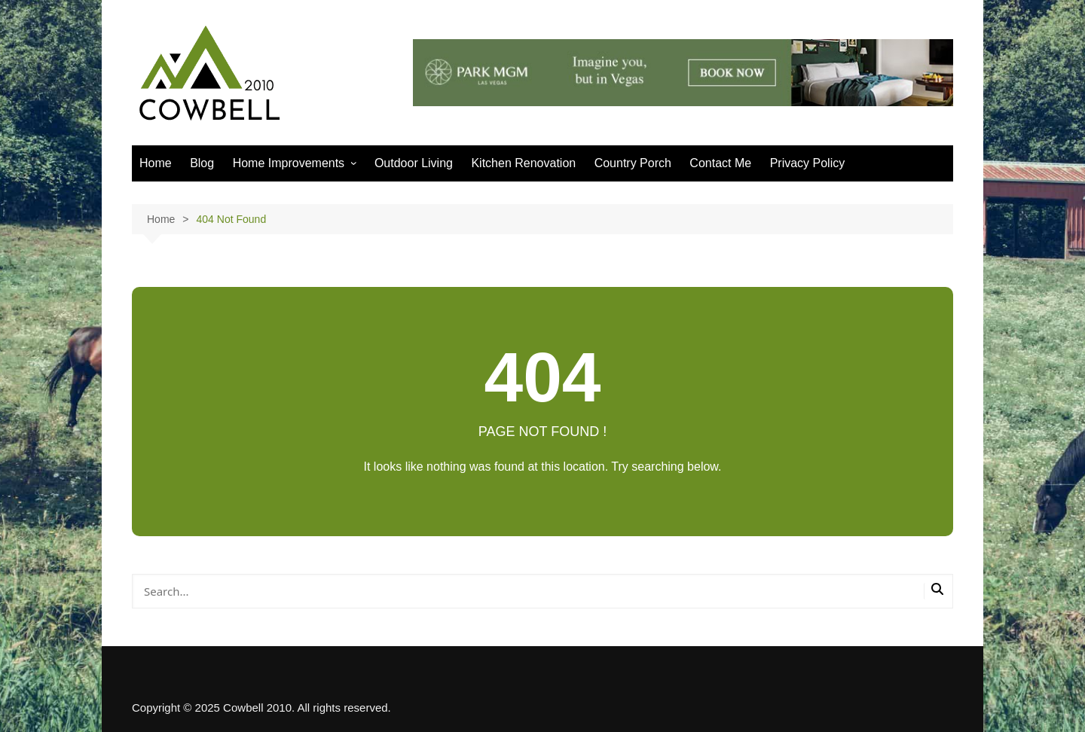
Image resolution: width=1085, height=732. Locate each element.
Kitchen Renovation (523, 163)
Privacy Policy (807, 163)
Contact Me (720, 163)
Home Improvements (289, 163)
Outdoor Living (413, 163)
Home (155, 163)
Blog (202, 163)
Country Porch (632, 163)
